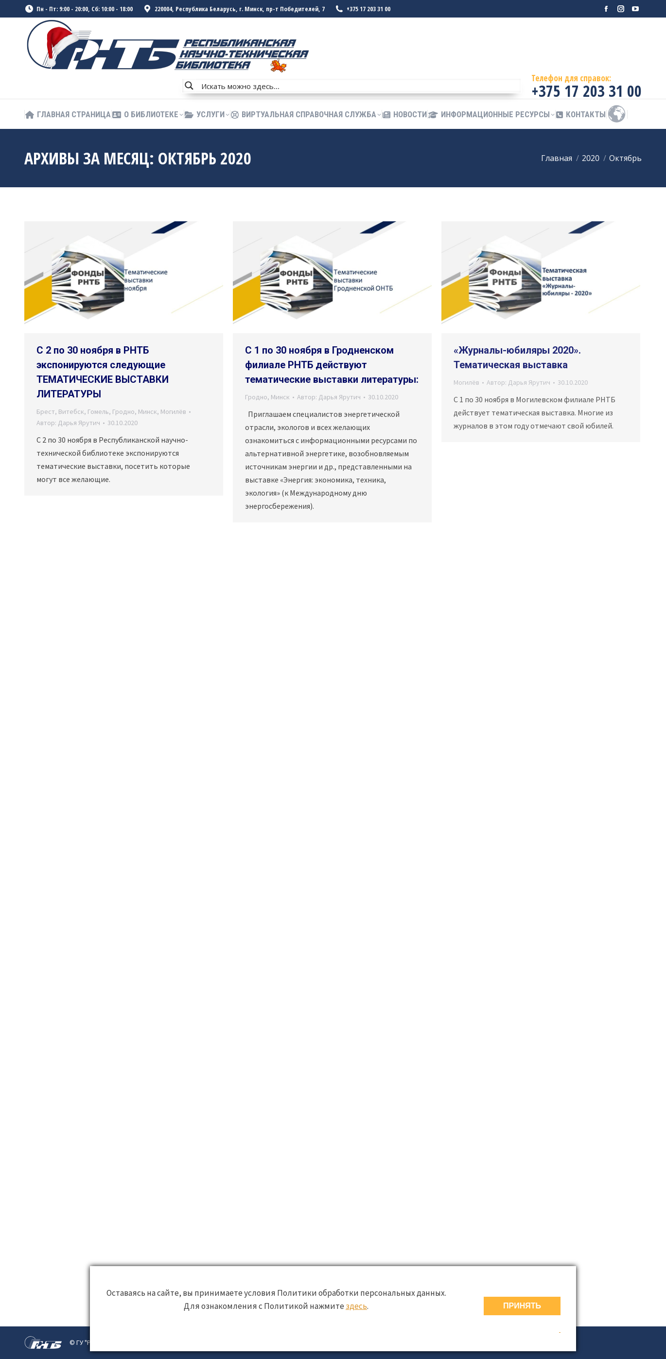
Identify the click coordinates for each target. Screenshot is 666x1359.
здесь (356, 1306)
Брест (45, 411)
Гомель (98, 411)
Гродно (123, 411)
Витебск (71, 411)
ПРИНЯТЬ (522, 1306)
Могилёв (173, 411)
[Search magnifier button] (189, 85)
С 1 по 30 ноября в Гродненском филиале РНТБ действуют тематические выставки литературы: (332, 364)
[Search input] (358, 85)
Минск (147, 411)
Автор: (68, 422)
